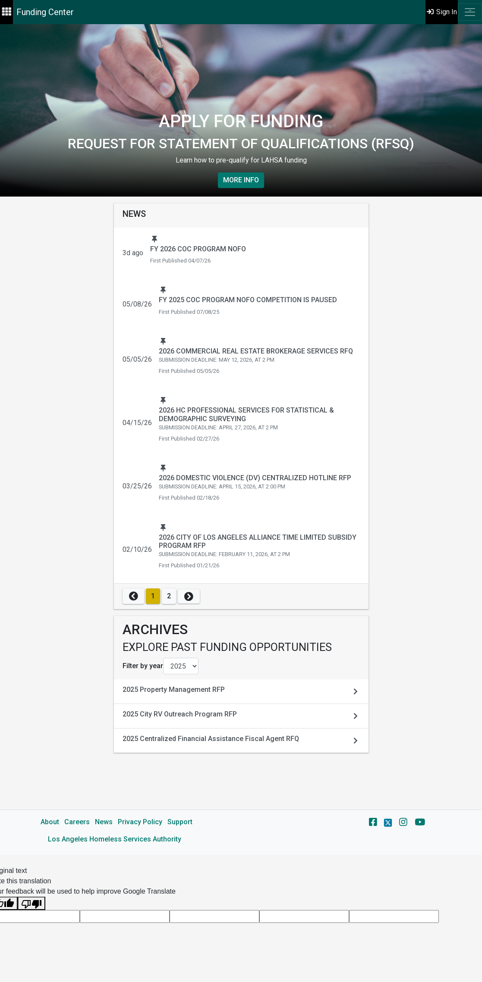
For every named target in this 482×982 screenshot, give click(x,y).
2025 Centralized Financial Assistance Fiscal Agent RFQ (211, 739)
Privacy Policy (140, 822)
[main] (241, 439)
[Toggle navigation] (470, 12)
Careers (77, 822)
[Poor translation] (31, 903)
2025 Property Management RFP (174, 689)
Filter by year (143, 666)
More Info (241, 180)
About (50, 822)
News (104, 822)
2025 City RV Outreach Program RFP (180, 714)
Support (179, 822)
